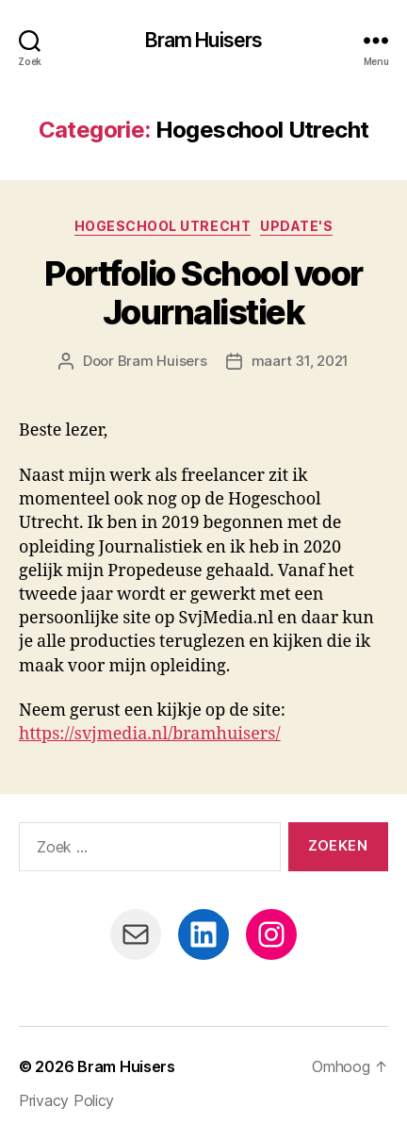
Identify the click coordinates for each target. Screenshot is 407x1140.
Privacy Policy (66, 1100)
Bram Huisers (204, 40)
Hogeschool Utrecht (162, 226)
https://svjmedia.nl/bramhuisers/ (150, 734)
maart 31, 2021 (300, 361)
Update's (296, 226)
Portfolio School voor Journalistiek (203, 293)
